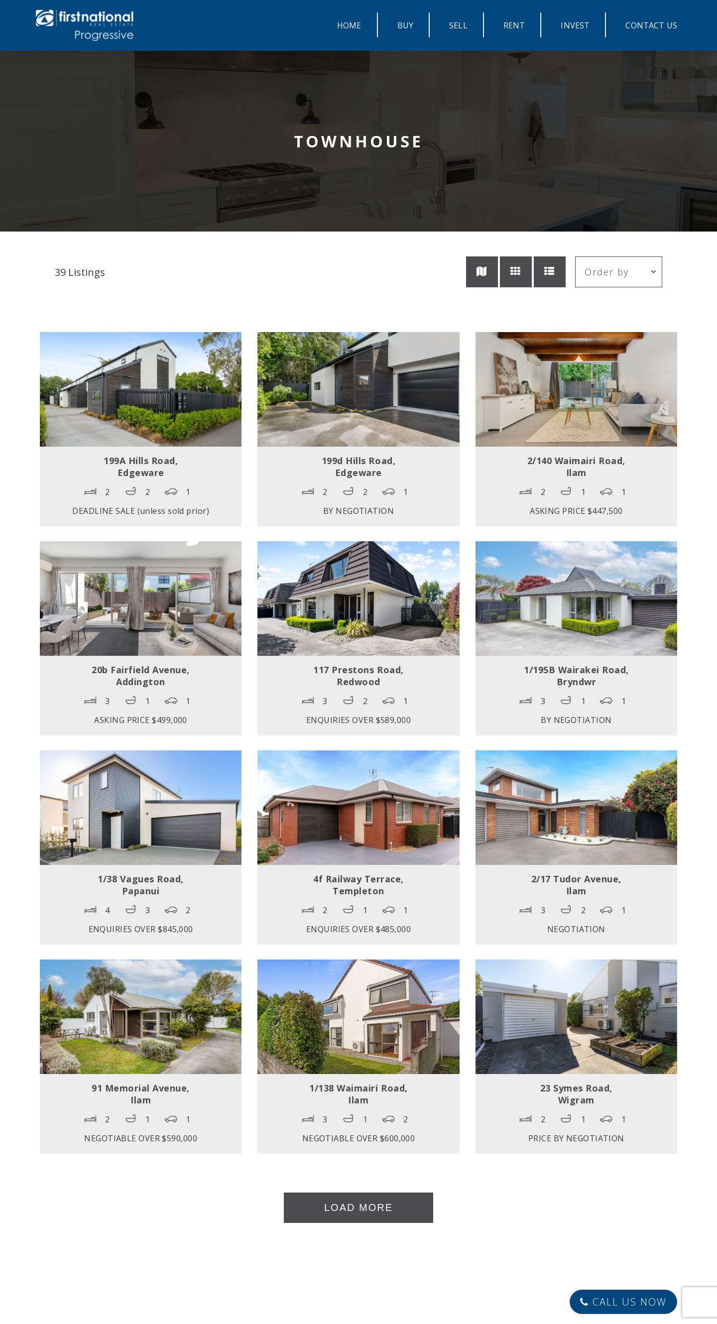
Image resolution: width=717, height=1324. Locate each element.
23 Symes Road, (576, 1094)
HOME (349, 25)
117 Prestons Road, (358, 676)
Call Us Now (623, 1302)
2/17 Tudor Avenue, (576, 885)
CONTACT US (651, 25)
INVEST (575, 25)
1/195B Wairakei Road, (576, 676)
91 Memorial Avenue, (141, 1094)
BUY (405, 25)
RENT (514, 25)
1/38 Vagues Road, (141, 885)
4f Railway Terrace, (358, 885)
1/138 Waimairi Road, (358, 1094)
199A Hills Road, (141, 467)
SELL (458, 25)
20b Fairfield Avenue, (141, 676)
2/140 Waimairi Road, (576, 467)
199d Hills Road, (358, 467)
